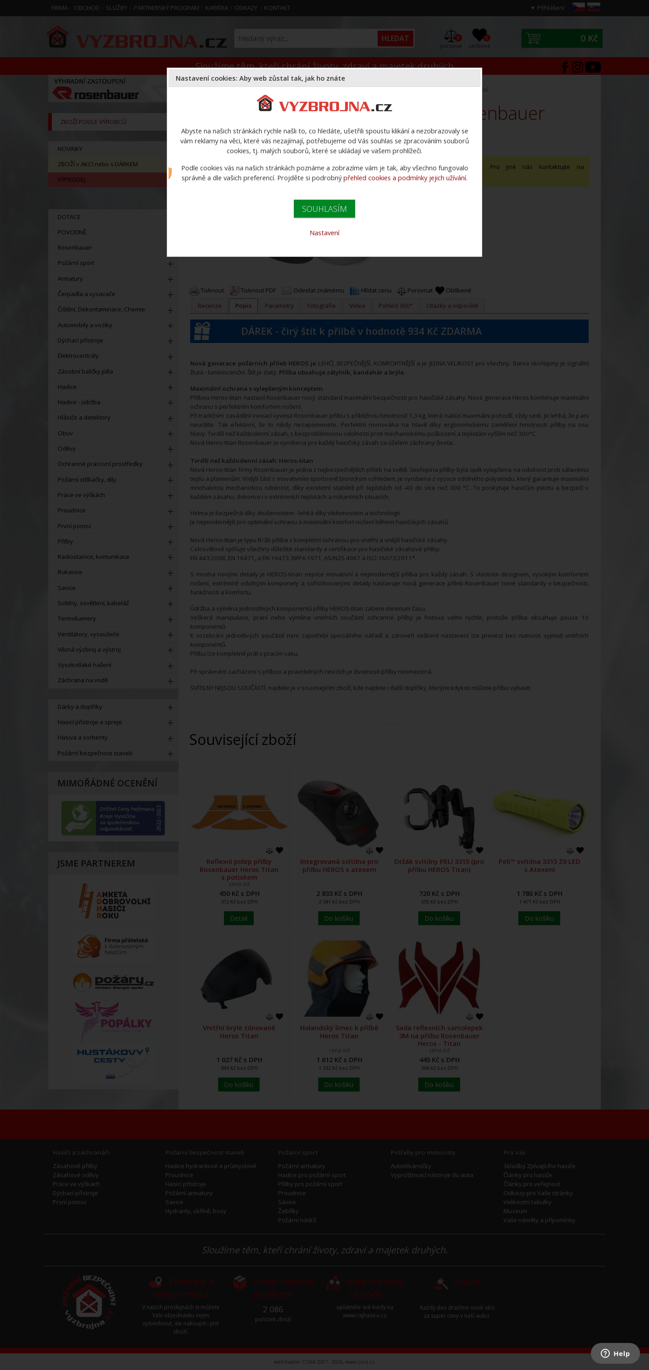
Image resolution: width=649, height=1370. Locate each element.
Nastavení (324, 232)
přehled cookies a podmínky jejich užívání (404, 177)
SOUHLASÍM (324, 208)
